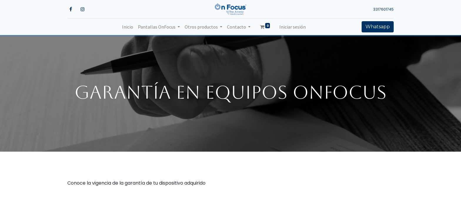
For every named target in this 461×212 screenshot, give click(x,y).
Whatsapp (377, 26)
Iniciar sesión (292, 27)
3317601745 (383, 9)
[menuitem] (128, 27)
